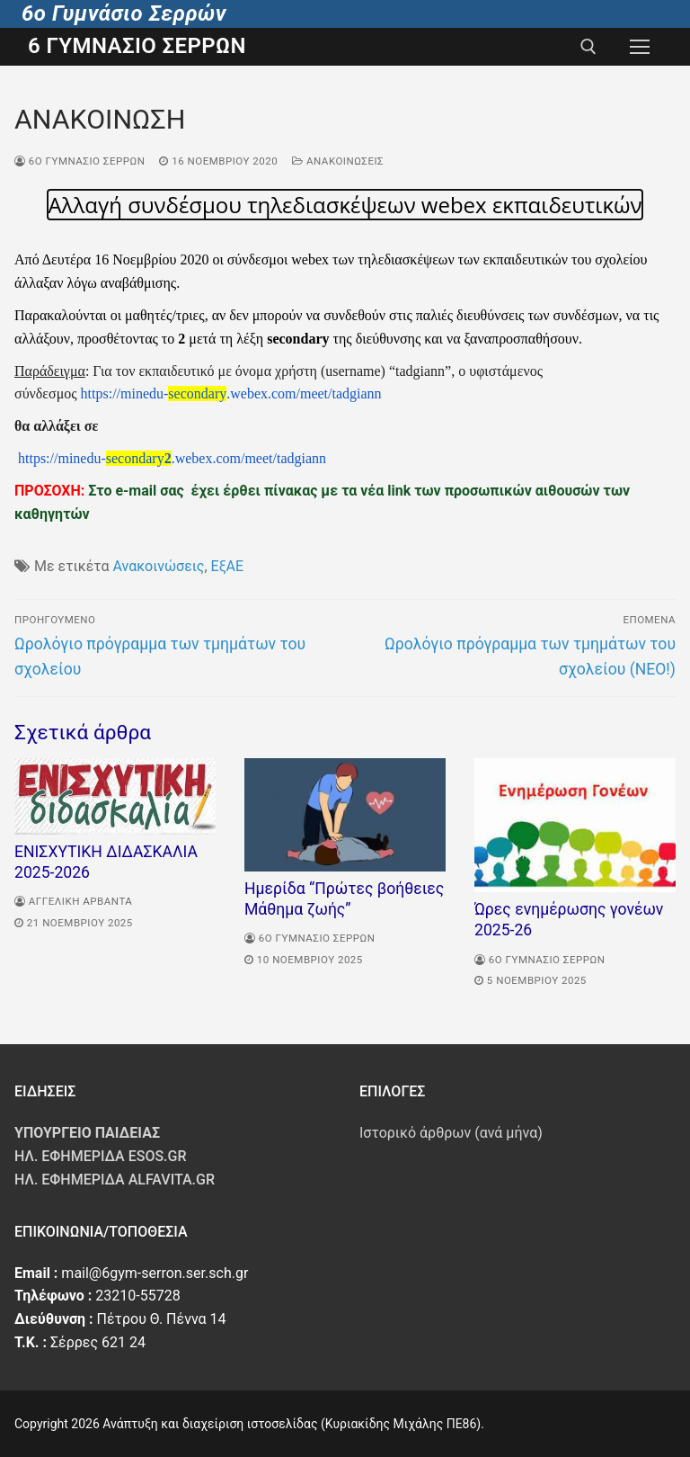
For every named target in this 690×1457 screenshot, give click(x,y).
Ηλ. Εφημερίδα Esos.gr (100, 1156)
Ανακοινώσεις (338, 161)
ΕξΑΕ (227, 566)
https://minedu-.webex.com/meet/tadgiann (231, 393)
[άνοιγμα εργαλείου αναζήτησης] (588, 47)
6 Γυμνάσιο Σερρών (137, 45)
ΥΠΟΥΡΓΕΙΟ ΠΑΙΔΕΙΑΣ (87, 1132)
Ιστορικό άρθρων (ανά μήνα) (451, 1132)
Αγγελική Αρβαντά (73, 901)
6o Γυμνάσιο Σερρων (79, 161)
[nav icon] (639, 47)
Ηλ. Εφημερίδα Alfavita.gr (114, 1179)
